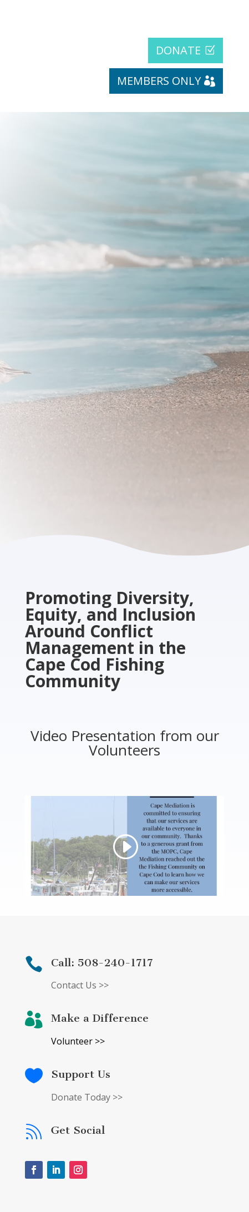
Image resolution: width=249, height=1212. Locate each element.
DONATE (178, 50)
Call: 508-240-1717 (102, 962)
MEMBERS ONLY (159, 80)
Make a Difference (100, 1018)
